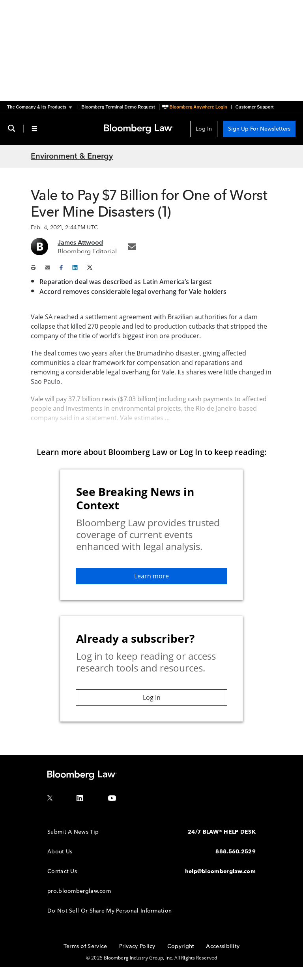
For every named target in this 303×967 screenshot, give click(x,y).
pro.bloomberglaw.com (79, 891)
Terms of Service (85, 946)
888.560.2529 (235, 851)
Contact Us (62, 871)
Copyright (181, 946)
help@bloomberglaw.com (220, 871)
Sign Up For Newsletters (259, 129)
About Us (59, 851)
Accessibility (222, 946)
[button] (42, 107)
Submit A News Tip (73, 832)
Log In (204, 129)
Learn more (151, 576)
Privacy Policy (137, 946)
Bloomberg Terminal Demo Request (118, 107)
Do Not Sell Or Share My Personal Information (109, 911)
